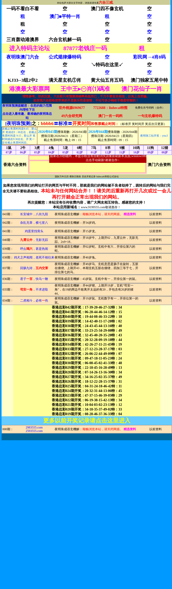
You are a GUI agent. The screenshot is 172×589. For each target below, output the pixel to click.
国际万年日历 (62, 176)
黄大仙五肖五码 (107, 80)
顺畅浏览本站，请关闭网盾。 (103, 214)
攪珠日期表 (75, 176)
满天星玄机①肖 (65, 80)
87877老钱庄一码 (85, 48)
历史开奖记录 (89, 176)
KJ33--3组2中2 (23, 80)
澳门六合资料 (159, 164)
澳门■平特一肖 (65, 16)
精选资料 (130, 214)
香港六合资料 (15, 164)
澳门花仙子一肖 (141, 89)
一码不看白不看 (22, 8)
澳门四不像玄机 (107, 8)
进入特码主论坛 (29, 48)
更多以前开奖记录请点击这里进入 (86, 420)
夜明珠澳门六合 (22, 56)
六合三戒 (106, 2)
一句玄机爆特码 (150, 116)
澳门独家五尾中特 (149, 80)
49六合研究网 (71, 116)
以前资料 (155, 214)
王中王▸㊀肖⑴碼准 (85, 89)
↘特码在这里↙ (107, 64)
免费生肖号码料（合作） (150, 107)
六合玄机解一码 (65, 39)
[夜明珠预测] (18, 123)
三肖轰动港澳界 (22, 39)
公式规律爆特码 (65, 56)
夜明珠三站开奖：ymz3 (154, 135)
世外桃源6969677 (72, 108)
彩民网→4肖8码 (149, 56)
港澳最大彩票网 (29, 89)
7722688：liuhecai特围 (110, 108)
